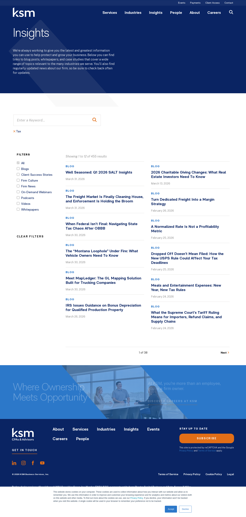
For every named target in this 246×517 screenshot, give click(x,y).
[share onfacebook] (33, 463)
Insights (155, 13)
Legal (230, 474)
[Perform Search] (94, 120)
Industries (133, 13)
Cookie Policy (214, 474)
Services (109, 13)
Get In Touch (24, 450)
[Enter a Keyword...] (57, 120)
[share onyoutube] (42, 463)
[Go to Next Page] (225, 353)
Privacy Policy (136, 498)
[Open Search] (231, 12)
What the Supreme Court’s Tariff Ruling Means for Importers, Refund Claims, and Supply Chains (186, 317)
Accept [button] (171, 509)
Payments (195, 3)
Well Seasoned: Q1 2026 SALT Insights (99, 173)
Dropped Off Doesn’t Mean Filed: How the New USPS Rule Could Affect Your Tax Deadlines (187, 258)
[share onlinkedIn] (14, 463)
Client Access (212, 3)
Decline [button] (185, 509)
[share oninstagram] (23, 463)
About (195, 13)
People (176, 13)
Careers (214, 13)
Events (181, 3)
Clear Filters (30, 236)
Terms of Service (207, 450)
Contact (228, 3)
